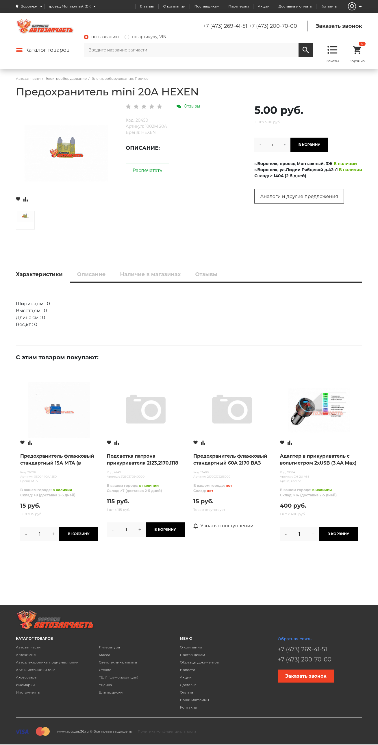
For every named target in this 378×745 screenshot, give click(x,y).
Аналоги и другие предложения (299, 196)
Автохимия (26, 654)
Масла (104, 654)
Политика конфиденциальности (167, 731)
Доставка (188, 685)
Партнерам (238, 6)
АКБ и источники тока (35, 670)
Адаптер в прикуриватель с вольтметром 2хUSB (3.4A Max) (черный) (318, 460)
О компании (174, 6)
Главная (147, 6)
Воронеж (29, 6)
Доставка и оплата (295, 6)
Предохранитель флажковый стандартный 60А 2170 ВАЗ (230, 459)
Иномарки (25, 685)
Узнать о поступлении (223, 526)
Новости (187, 670)
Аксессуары (26, 677)
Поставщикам (206, 6)
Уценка (105, 685)
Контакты (329, 6)
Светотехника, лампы (118, 662)
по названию (101, 36)
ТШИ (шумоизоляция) (118, 677)
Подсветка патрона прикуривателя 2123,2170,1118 (142, 459)
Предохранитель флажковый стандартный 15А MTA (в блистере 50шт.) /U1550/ (57, 460)
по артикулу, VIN (145, 36)
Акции (264, 6)
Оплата (186, 692)
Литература (109, 647)
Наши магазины (194, 700)
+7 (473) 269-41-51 (225, 26)
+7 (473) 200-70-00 (273, 26)
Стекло (105, 670)
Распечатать (147, 170)
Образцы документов (199, 662)
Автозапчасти (28, 647)
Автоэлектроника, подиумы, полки (47, 662)
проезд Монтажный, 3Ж (69, 6)
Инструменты (28, 692)
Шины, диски (111, 692)
